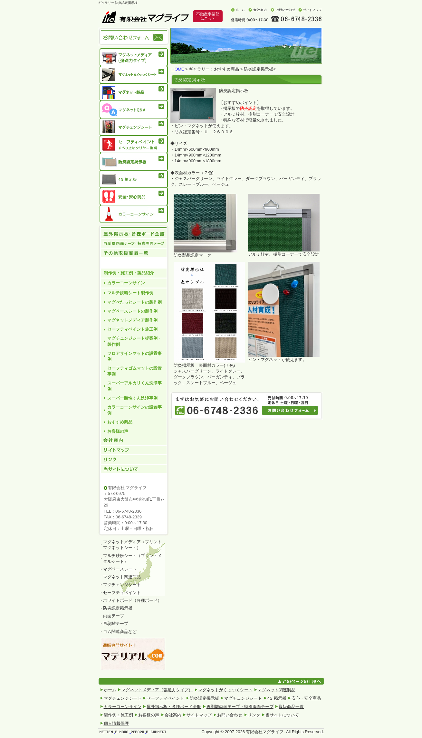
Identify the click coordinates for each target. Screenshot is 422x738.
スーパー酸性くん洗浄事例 (132, 398)
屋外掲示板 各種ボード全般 (134, 233)
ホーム (238, 10)
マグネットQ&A (133, 109)
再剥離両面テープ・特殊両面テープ (134, 243)
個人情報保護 (116, 723)
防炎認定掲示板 (133, 161)
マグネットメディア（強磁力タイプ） (133, 56)
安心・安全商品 (133, 196)
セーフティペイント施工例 (132, 329)
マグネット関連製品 (276, 689)
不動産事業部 (207, 16)
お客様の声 (117, 431)
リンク (134, 459)
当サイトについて (134, 474)
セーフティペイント (165, 698)
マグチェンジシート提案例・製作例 (134, 341)
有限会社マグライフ (145, 17)
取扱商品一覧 (291, 706)
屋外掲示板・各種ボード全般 (174, 706)
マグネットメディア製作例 (132, 320)
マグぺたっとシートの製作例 (134, 302)
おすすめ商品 (119, 422)
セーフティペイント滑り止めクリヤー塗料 (133, 144)
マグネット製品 (133, 92)
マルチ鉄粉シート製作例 (130, 292)
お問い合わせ (282, 10)
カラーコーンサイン (133, 214)
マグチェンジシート (133, 127)
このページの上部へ (300, 681)
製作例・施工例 (118, 715)
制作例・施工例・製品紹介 (129, 272)
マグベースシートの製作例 (132, 311)
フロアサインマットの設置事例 (134, 356)
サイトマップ (310, 10)
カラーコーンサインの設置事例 (134, 410)
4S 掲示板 (133, 179)
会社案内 (257, 10)
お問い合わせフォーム (293, 412)
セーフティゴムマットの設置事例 (134, 371)
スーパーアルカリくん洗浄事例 (134, 386)
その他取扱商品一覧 (134, 258)
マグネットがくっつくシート (133, 74)
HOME (178, 69)
